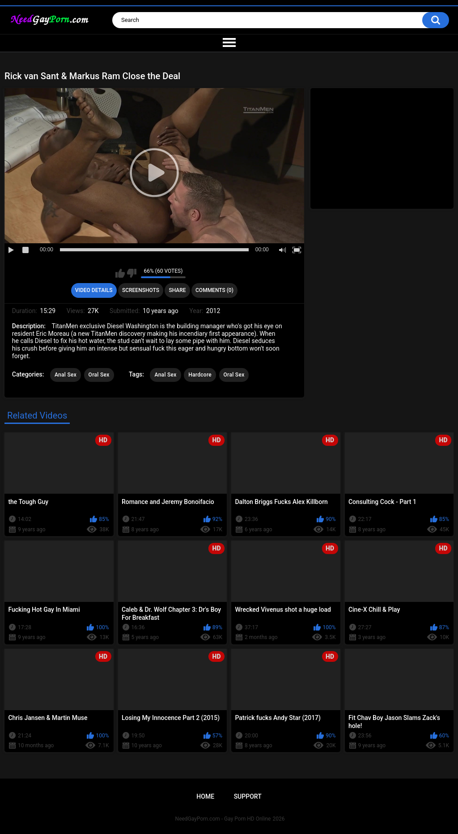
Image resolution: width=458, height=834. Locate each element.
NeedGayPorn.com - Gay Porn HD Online (223, 819)
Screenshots (140, 290)
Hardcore (200, 375)
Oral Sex (99, 375)
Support (248, 796)
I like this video (120, 273)
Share (177, 290)
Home (205, 796)
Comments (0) (214, 290)
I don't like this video (131, 273)
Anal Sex (65, 375)
